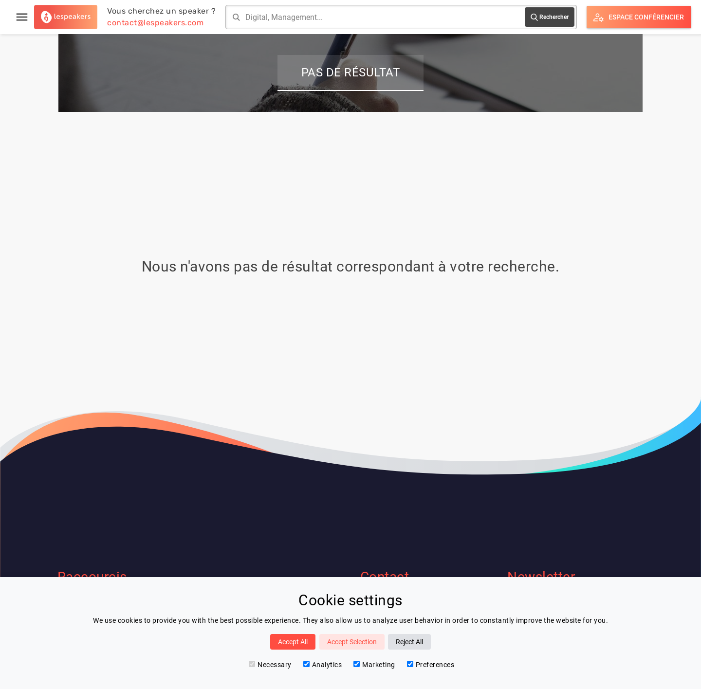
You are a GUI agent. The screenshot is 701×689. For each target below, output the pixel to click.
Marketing (374, 665)
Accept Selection (352, 642)
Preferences (431, 665)
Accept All (293, 642)
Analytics (322, 665)
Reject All (409, 642)
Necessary (270, 665)
